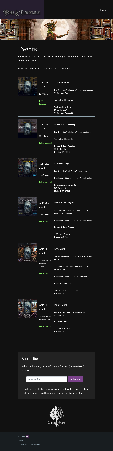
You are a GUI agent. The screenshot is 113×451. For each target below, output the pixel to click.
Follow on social (45, 143)
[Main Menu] (105, 10)
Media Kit (21, 440)
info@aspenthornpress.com (29, 444)
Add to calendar (45, 221)
